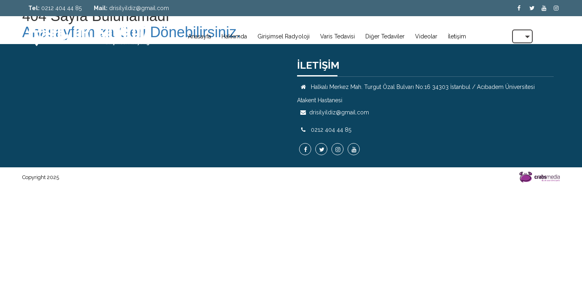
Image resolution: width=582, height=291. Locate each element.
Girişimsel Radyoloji (283, 36)
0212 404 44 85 (61, 8)
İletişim (457, 36)
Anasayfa (199, 36)
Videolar (426, 36)
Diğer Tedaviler (385, 36)
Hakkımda (234, 36)
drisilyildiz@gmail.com (139, 8)
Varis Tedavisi (337, 36)
